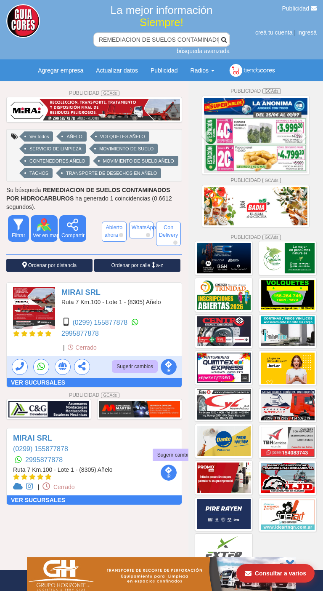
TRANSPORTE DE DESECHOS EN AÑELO (111, 173)
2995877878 (80, 333)
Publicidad (299, 8)
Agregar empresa (60, 70)
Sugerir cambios (134, 366)
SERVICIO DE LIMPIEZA (55, 148)
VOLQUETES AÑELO (122, 136)
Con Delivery (168, 235)
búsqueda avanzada (203, 51)
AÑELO (74, 136)
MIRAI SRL (81, 292)
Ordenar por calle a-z (137, 265)
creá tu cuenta (274, 32)
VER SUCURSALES (38, 382)
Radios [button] (202, 70)
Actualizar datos (117, 70)
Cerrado (82, 347)
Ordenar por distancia (49, 265)
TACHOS (38, 173)
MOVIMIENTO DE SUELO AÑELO (138, 160)
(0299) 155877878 (100, 322)
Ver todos (39, 136)
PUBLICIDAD (94, 93)
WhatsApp (143, 231)
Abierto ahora (113, 231)
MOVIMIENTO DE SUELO (126, 148)
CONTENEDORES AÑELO (57, 160)
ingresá (307, 32)
